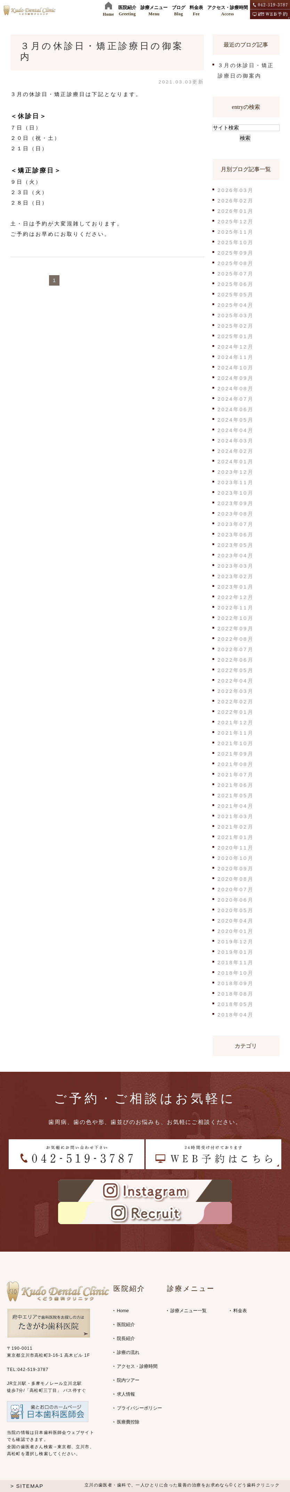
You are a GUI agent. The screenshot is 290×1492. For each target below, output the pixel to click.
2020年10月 (236, 858)
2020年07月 (236, 889)
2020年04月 (236, 921)
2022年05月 (236, 670)
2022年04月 (236, 681)
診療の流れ (128, 1352)
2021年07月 (236, 774)
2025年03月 (236, 315)
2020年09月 (236, 868)
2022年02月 (236, 701)
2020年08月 (236, 879)
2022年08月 (236, 639)
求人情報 (126, 1394)
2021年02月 (236, 827)
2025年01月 (236, 336)
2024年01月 (236, 461)
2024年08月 (236, 388)
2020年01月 (236, 931)
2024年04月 (236, 430)
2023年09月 (236, 503)
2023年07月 (236, 524)
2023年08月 (236, 514)
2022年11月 (236, 608)
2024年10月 (236, 367)
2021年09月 (236, 754)
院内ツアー (128, 1380)
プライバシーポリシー (139, 1408)
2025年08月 (236, 263)
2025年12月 (236, 221)
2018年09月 (236, 983)
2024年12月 (236, 347)
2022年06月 (236, 660)
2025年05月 (236, 294)
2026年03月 (236, 190)
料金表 (240, 1310)
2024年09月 (236, 378)
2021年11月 (236, 733)
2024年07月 (236, 399)
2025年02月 (236, 326)
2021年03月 (236, 816)
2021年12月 (236, 722)
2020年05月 (236, 910)
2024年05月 (236, 420)
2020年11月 (236, 848)
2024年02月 (236, 451)
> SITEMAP (26, 1486)
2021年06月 (236, 785)
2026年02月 (236, 201)
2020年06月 (236, 900)
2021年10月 (236, 743)
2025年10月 (236, 242)
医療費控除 (128, 1422)
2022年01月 (236, 712)
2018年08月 (236, 994)
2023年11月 (236, 482)
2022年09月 (236, 628)
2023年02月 (236, 576)
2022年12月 (236, 597)
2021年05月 (236, 795)
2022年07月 (236, 649)
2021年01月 (236, 837)
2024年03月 (236, 441)
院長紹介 (126, 1338)
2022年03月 (236, 691)
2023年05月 (236, 545)
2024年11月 (236, 357)
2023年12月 (236, 472)
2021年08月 (236, 764)
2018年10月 (236, 973)
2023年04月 (236, 555)
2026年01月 (236, 211)
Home (123, 1310)
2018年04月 (236, 1015)
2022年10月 (236, 618)
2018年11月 (236, 962)
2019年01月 (236, 952)
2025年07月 (236, 274)
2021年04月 (236, 806)
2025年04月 (236, 305)
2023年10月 (236, 493)
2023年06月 (236, 534)
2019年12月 (236, 941)
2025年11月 (236, 232)
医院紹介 (126, 1324)
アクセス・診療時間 (137, 1366)
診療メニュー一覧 (188, 1310)
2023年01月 (236, 587)
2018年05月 (236, 1004)
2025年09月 (236, 253)
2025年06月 (236, 284)
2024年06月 (236, 409)
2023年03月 (236, 566)
